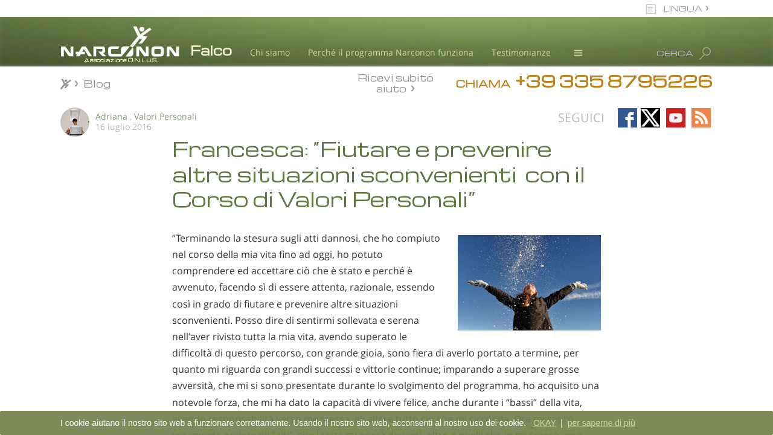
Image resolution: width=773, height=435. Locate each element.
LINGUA (683, 8)
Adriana (111, 116)
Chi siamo (270, 52)
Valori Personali (165, 116)
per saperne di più (601, 423)
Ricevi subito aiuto (396, 82)
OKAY (544, 423)
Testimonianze (521, 52)
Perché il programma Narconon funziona (390, 52)
